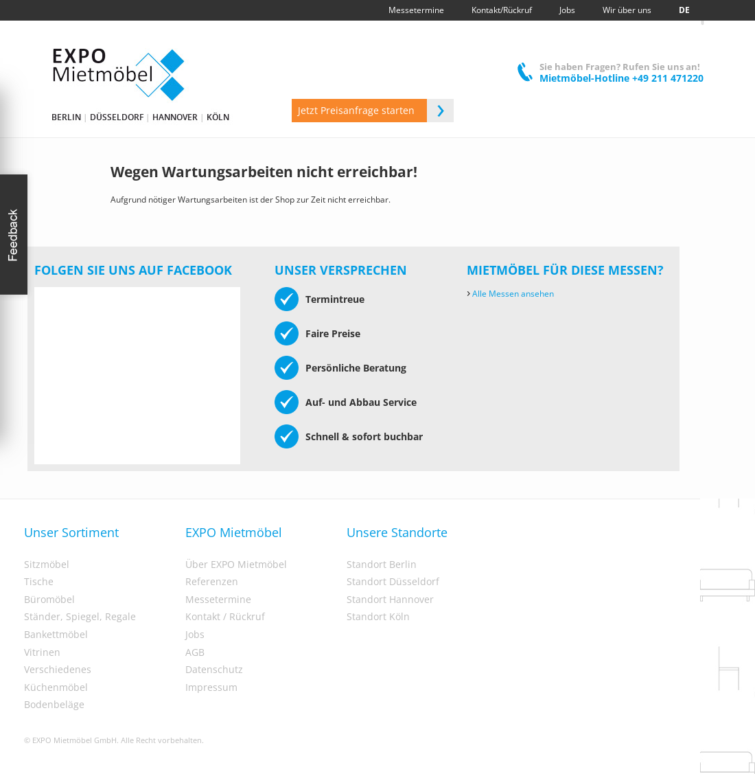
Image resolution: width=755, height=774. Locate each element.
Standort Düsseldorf (393, 581)
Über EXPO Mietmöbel (236, 564)
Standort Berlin (382, 564)
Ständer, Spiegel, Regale (80, 616)
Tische (39, 581)
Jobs (195, 634)
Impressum (211, 687)
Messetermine (218, 599)
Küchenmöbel (56, 687)
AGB (195, 652)
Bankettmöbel (56, 634)
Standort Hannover (390, 599)
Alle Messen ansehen (510, 293)
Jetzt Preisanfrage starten (376, 110)
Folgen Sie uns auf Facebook (133, 270)
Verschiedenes (57, 669)
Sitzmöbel (46, 564)
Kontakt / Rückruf (225, 616)
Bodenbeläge (54, 704)
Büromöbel (49, 599)
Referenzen (211, 581)
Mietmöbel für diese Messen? (565, 270)
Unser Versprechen (341, 270)
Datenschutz (214, 669)
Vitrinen (42, 652)
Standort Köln (378, 616)
